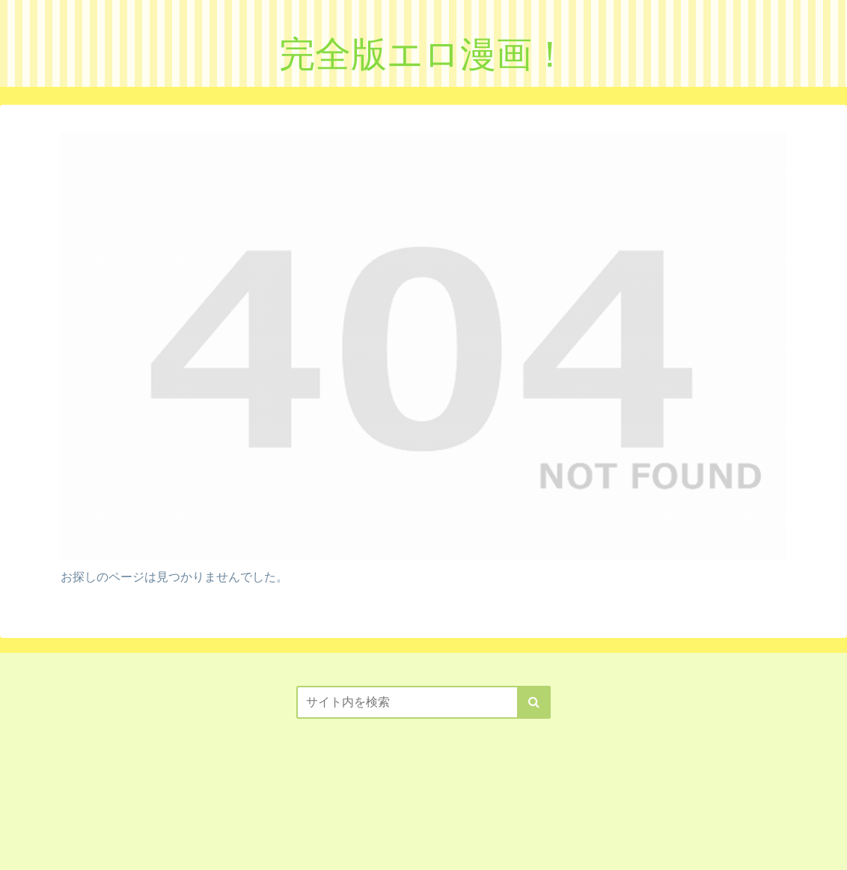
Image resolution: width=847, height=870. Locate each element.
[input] (423, 702)
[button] (534, 702)
